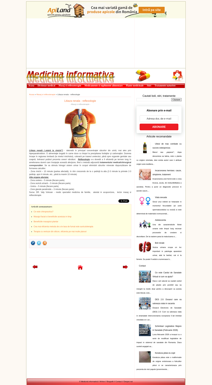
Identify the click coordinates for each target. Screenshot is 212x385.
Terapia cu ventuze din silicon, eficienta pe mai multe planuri (60, 231)
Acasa (31, 94)
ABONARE (159, 126)
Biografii (110, 382)
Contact (142, 266)
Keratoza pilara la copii (165, 353)
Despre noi (128, 382)
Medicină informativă (35, 69)
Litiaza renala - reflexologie (80, 100)
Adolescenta (160, 220)
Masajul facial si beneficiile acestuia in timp (52, 216)
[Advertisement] (106, 43)
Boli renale (159, 243)
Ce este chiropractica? (43, 211)
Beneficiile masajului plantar (46, 221)
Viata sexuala (161, 197)
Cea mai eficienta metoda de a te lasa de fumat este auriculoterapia (63, 226)
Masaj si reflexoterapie (45, 94)
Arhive (102, 382)
